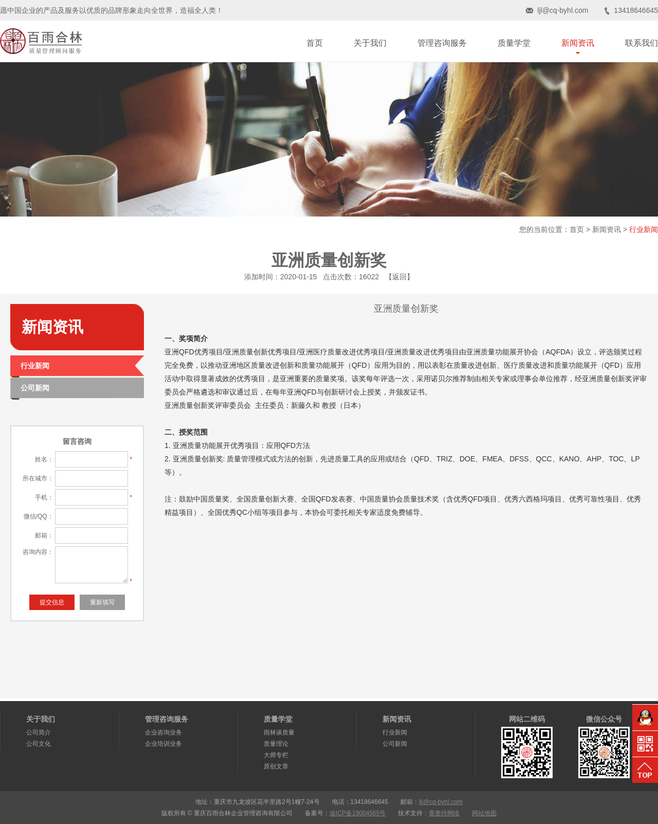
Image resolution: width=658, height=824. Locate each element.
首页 (577, 229)
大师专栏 (276, 755)
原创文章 (276, 766)
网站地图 (484, 813)
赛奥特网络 (444, 813)
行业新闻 (643, 229)
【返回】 (399, 277)
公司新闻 (394, 743)
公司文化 (38, 743)
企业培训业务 (163, 743)
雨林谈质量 (279, 732)
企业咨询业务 (163, 732)
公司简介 (38, 732)
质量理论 (276, 743)
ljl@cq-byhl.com (562, 10)
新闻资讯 (606, 229)
